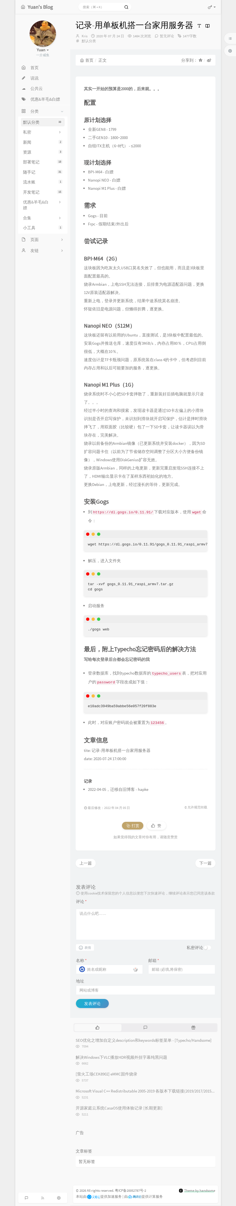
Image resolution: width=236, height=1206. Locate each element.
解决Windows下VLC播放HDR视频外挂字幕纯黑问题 (121, 1057)
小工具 (42, 227)
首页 (86, 60)
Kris (84, 36)
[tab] (98, 1027)
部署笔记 (42, 162)
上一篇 (85, 863)
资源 (42, 152)
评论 (81, 901)
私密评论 (195, 947)
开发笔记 (42, 192)
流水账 (42, 182)
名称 (81, 960)
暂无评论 (167, 36)
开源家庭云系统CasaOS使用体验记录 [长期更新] (119, 1108)
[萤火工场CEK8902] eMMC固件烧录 (106, 1074)
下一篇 (205, 863)
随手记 (42, 172)
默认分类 (42, 122)
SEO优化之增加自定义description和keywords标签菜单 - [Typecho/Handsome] (144, 1040)
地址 (80, 981)
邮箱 (153, 960)
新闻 (42, 142)
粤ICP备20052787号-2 (130, 1190)
